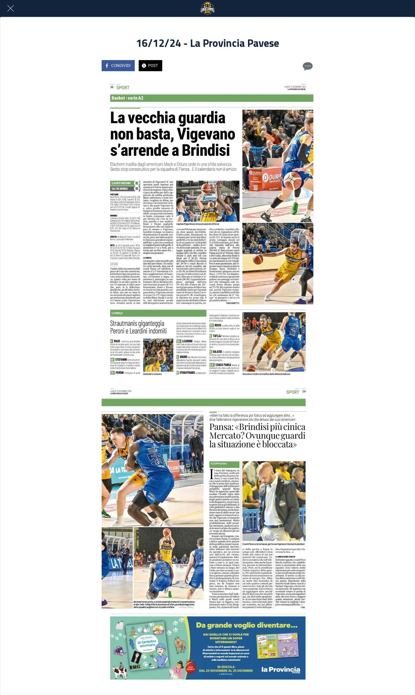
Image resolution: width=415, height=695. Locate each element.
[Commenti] (307, 66)
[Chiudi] (10, 8)
